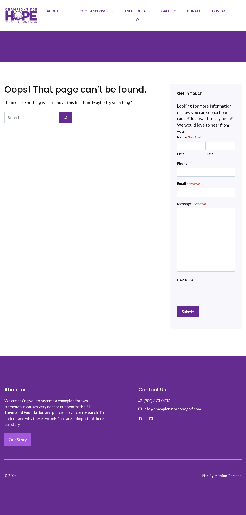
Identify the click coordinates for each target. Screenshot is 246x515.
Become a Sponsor (97, 11)
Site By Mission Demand (222, 475)
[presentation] (210, 293)
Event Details (137, 11)
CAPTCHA (185, 280)
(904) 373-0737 (157, 400)
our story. (12, 424)
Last (210, 154)
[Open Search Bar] (138, 19)
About (58, 11)
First (180, 154)
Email (188, 183)
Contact (220, 11)
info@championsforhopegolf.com (172, 408)
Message (191, 204)
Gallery (168, 11)
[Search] (65, 117)
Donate (194, 11)
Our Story (18, 439)
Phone (182, 163)
